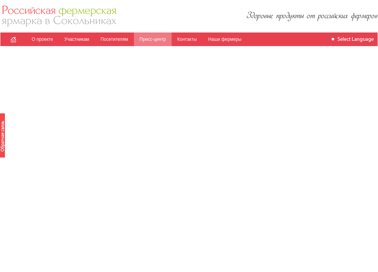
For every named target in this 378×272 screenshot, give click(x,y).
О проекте (42, 39)
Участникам (77, 39)
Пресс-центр (153, 39)
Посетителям (114, 39)
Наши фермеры (224, 39)
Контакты (187, 39)
